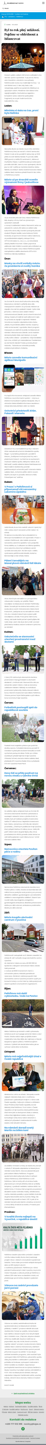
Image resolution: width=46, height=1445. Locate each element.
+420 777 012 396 (13, 1425)
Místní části (26, 1413)
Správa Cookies (35, 1439)
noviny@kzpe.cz (32, 1425)
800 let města (14, 1416)
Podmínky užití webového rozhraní (23, 1437)
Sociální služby (33, 1407)
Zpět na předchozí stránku (23, 1393)
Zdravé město (9, 1413)
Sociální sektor (19, 1410)
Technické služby (20, 1407)
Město (5, 1407)
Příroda (18, 1413)
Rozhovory (30, 1410)
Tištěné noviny (32, 1416)
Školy (41, 1407)
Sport (37, 1410)
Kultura (10, 1407)
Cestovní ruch (36, 1413)
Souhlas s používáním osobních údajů (17, 1439)
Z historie (10, 1410)
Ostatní (23, 1416)
